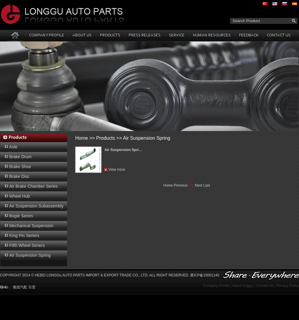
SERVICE (176, 35)
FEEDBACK (248, 35)
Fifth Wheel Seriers (27, 245)
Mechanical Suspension (31, 225)
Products (105, 138)
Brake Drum (20, 156)
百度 (32, 287)
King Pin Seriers (24, 235)
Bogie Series (21, 215)
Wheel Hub (19, 196)
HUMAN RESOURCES (212, 35)
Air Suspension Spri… (123, 150)
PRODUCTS (110, 35)
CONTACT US (279, 35)
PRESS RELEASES (145, 35)
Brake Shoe (20, 166)
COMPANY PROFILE (46, 35)
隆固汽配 (20, 287)
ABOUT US (82, 35)
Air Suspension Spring (30, 255)
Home (81, 138)
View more (116, 169)
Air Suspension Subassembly (36, 206)
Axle (13, 146)
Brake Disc (19, 176)
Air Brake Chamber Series (33, 186)
